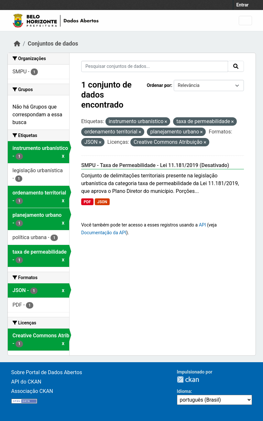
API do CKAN (26, 382)
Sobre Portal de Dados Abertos (46, 372)
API (202, 224)
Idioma (184, 391)
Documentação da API (103, 232)
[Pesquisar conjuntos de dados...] (154, 66)
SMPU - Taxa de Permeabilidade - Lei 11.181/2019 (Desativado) (155, 165)
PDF (87, 202)
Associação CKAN (32, 391)
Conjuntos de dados (53, 43)
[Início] (17, 43)
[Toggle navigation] (245, 20)
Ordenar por (159, 85)
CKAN (188, 379)
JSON (102, 202)
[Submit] (236, 66)
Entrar (242, 4)
